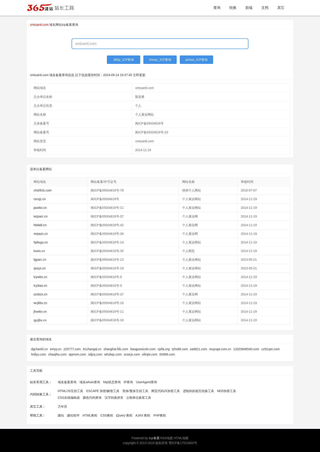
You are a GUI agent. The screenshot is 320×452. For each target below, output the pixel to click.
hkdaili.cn (40, 225)
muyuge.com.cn (220, 349)
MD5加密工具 (226, 391)
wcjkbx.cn (40, 303)
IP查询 (128, 382)
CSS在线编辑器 (69, 397)
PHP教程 (159, 415)
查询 (216, 8)
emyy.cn (55, 349)
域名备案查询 (67, 382)
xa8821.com (198, 349)
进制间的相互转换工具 (198, 391)
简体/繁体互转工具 (135, 391)
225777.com (72, 349)
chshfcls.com (43, 190)
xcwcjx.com (132, 354)
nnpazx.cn (41, 233)
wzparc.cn (41, 216)
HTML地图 (181, 438)
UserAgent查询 (146, 382)
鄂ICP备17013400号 (183, 443)
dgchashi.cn (39, 349)
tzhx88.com (180, 349)
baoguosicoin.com (143, 349)
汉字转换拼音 (114, 397)
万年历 (62, 406)
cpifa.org (164, 349)
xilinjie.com (149, 354)
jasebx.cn (40, 207)
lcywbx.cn (40, 277)
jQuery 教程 (124, 415)
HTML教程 (90, 415)
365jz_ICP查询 (123, 59)
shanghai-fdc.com (116, 349)
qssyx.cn (40, 268)
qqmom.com (77, 354)
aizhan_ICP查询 (196, 59)
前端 (248, 8)
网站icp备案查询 (67, 24)
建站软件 (73, 415)
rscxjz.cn (40, 199)
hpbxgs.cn (41, 242)
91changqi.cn (92, 349)
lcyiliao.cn (40, 285)
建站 (61, 415)
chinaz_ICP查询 (160, 59)
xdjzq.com (95, 354)
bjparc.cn (40, 259)
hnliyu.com (38, 354)
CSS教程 (106, 415)
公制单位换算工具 (138, 397)
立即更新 (139, 75)
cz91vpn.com (270, 349)
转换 (232, 8)
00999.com (167, 354)
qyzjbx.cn (40, 320)
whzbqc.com (113, 354)
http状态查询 (112, 382)
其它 (280, 8)
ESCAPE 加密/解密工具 (102, 391)
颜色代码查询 (92, 397)
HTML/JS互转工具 (70, 391)
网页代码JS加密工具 (165, 391)
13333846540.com (246, 349)
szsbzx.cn (40, 294)
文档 (264, 8)
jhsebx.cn (40, 311)
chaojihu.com (57, 354)
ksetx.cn (39, 251)
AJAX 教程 (143, 415)
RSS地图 (166, 438)
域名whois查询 (90, 382)
